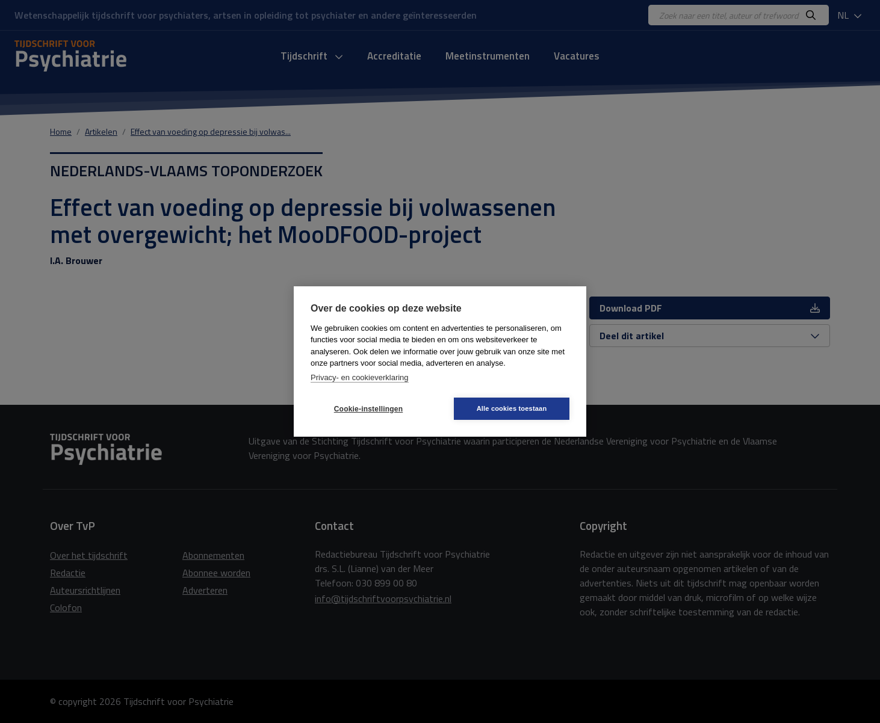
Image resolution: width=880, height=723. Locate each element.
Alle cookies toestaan (512, 408)
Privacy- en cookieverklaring (360, 377)
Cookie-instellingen (368, 409)
